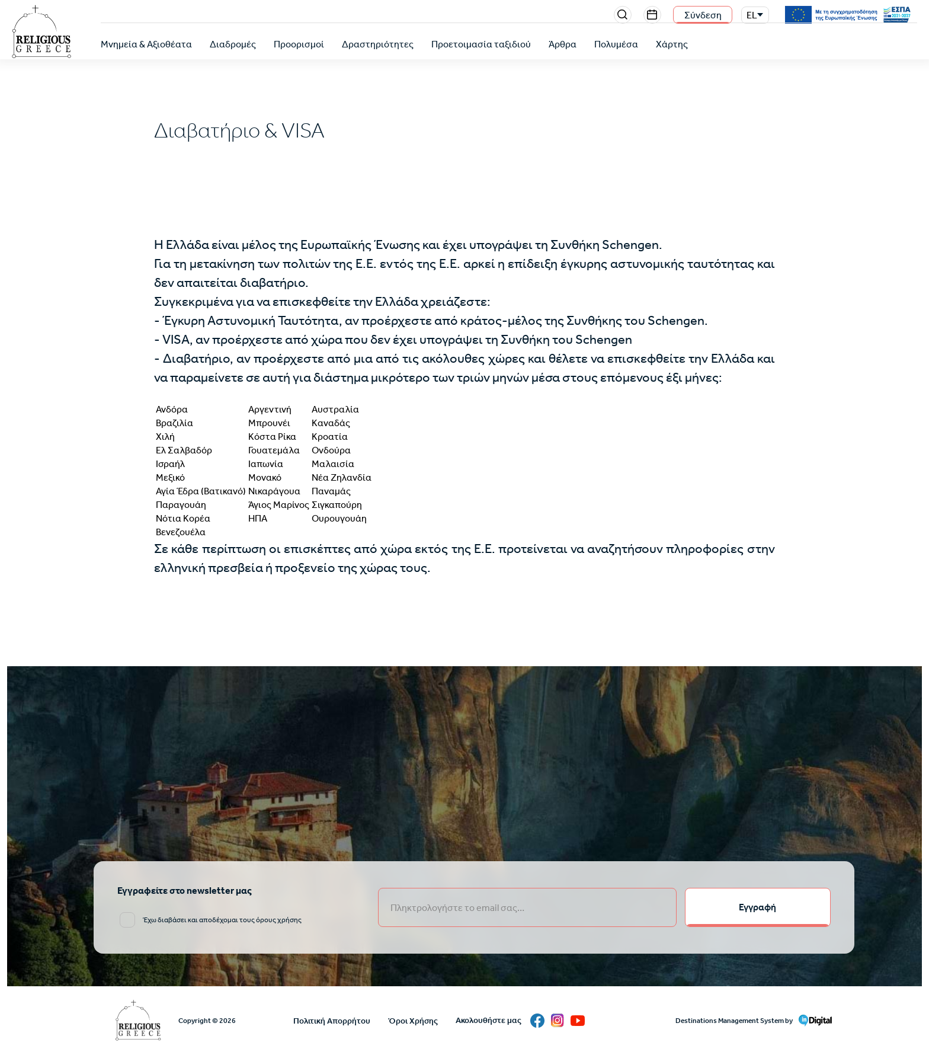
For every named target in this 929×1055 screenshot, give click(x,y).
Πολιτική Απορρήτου (331, 1021)
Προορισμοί (299, 44)
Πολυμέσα (616, 44)
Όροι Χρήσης (413, 1021)
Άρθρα (562, 44)
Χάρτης (672, 44)
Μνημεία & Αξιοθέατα (146, 44)
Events (652, 15)
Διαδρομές (233, 44)
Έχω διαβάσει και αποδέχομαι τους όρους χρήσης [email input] (222, 920)
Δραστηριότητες (378, 44)
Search (622, 15)
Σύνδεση (703, 15)
